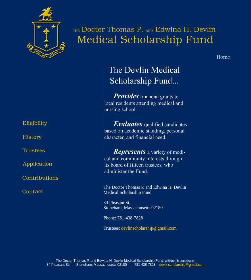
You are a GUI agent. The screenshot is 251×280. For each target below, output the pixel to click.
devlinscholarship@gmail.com (149, 228)
